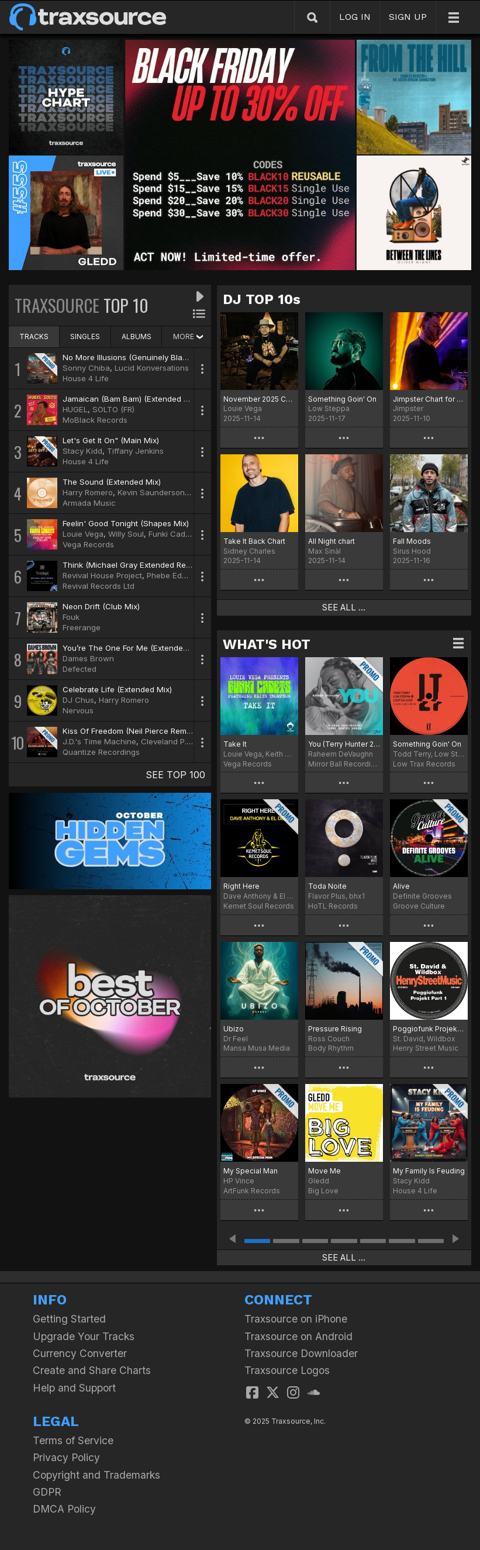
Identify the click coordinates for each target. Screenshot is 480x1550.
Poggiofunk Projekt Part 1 (429, 1028)
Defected (79, 669)
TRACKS (34, 336)
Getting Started (69, 1319)
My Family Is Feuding (429, 1170)
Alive (401, 886)
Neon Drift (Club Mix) (101, 606)
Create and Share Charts (92, 1370)
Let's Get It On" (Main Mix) (111, 440)
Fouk (71, 617)
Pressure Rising (335, 1028)
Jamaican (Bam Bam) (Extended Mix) (131, 398)
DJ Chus (78, 700)
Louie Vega (83, 533)
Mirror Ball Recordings (344, 764)
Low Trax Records (424, 764)
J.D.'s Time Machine (99, 741)
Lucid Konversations (152, 367)
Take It (235, 744)
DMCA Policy (64, 1509)
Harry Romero (88, 492)
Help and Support (74, 1388)
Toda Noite (327, 886)
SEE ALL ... (343, 607)
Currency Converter (80, 1353)
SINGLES (85, 336)
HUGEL (75, 409)
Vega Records (88, 544)
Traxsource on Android (298, 1336)
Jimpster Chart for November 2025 (429, 399)
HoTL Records (333, 906)
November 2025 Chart (259, 399)
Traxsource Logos (287, 1370)
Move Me (324, 1170)
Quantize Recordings (101, 752)
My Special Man (250, 1170)
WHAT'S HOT (266, 644)
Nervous (78, 710)
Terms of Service (73, 1440)
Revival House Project (102, 575)
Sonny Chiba (86, 367)
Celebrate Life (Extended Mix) (117, 689)
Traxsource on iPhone (295, 1319)
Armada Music (89, 503)
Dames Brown (88, 658)
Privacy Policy (66, 1457)
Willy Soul (126, 533)
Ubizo (233, 1028)
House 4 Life (86, 378)
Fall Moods (412, 541)
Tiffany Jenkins (135, 450)
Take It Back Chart (254, 541)
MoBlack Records (95, 419)
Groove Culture (419, 906)
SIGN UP (408, 16)
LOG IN (355, 16)
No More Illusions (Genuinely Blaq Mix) (134, 357)
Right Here (241, 886)
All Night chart (331, 541)
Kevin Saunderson (151, 492)
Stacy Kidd (82, 450)
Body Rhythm (331, 1048)
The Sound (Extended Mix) (112, 481)
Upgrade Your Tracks (83, 1336)
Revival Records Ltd (98, 586)
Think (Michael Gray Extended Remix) (132, 564)
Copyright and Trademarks (96, 1475)
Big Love (323, 1190)
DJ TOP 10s (262, 299)
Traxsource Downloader (301, 1353)
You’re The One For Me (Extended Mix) (134, 648)
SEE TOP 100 (175, 775)
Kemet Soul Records (258, 906)
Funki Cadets (172, 533)
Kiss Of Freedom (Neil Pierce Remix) (129, 731)
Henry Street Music (425, 1048)
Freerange (82, 627)
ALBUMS (136, 336)
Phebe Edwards (176, 575)
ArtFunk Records (251, 1190)
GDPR (47, 1492)
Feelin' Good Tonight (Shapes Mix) (126, 523)
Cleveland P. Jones (176, 741)
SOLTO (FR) (113, 409)
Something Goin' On (342, 399)
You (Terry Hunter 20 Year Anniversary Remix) (344, 744)
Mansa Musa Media (256, 1048)
